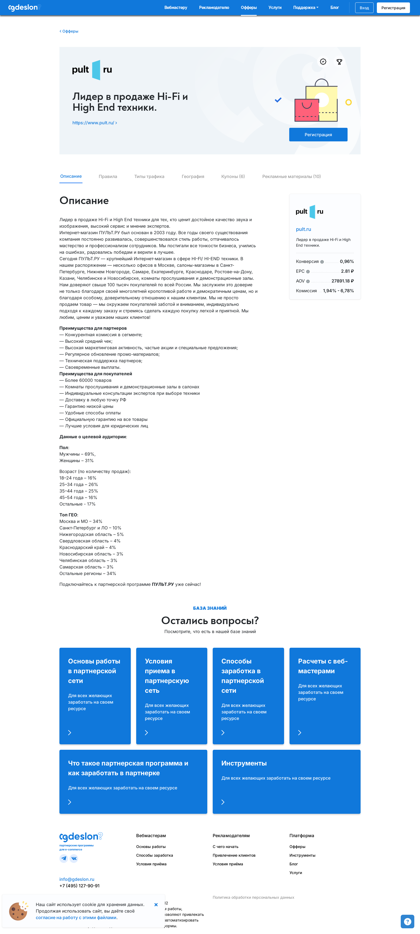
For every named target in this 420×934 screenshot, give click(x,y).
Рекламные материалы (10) (291, 176)
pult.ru (303, 229)
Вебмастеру (175, 7)
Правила (108, 176)
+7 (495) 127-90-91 (79, 885)
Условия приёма (151, 864)
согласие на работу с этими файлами (76, 917)
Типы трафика (149, 176)
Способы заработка (154, 855)
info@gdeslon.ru (76, 879)
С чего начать (225, 846)
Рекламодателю (214, 7)
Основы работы (151, 846)
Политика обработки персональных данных (253, 897)
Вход (364, 7)
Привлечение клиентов (234, 855)
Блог (334, 7)
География (193, 176)
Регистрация (393, 7)
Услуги (275, 7)
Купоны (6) (233, 176)
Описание (71, 176)
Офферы (249, 7)
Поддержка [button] (304, 7)
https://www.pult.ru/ (94, 122)
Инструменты (302, 855)
